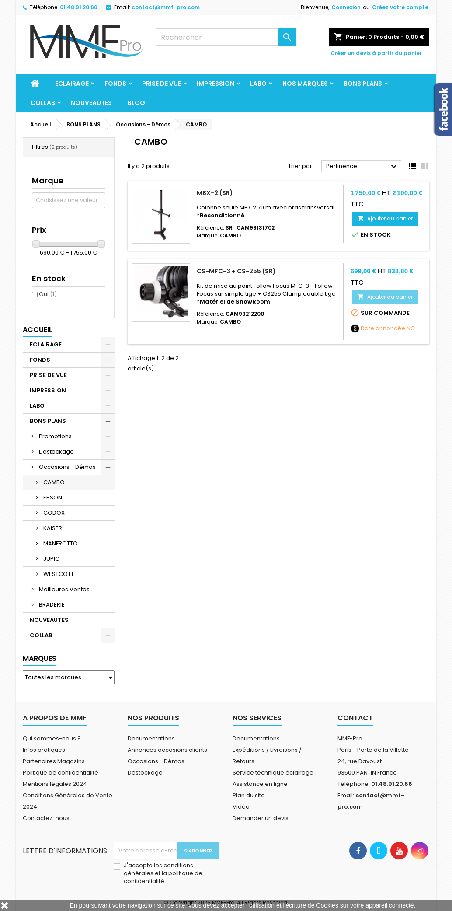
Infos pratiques (44, 750)
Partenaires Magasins (54, 761)
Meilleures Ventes (64, 589)
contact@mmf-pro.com (166, 7)
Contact (355, 718)
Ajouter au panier (385, 218)
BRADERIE (52, 604)
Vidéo (241, 807)
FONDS (115, 83)
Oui (48, 294)
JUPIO (51, 559)
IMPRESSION (215, 83)
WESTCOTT (58, 574)
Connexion (346, 7)
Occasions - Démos (67, 467)
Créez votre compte (400, 7)
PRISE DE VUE (161, 83)
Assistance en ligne (260, 784)
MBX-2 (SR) (215, 192)
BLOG (136, 102)
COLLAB (43, 102)
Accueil (37, 330)
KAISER (52, 528)
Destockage (56, 451)
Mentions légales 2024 (55, 784)
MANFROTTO (60, 543)
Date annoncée (383, 328)
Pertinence (362, 166)
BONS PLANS (363, 83)
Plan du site (249, 795)
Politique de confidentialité (60, 772)
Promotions (55, 436)
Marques (39, 658)
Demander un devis (261, 818)
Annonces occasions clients (167, 750)
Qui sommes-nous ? (52, 738)
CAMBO (54, 482)
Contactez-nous (46, 818)
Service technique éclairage (273, 772)
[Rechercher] (226, 37)
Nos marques (305, 83)
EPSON (52, 497)
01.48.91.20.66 (78, 7)
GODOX (54, 513)
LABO (258, 83)
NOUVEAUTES (91, 102)
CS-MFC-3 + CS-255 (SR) (236, 271)
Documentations (151, 738)
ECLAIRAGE (72, 83)
